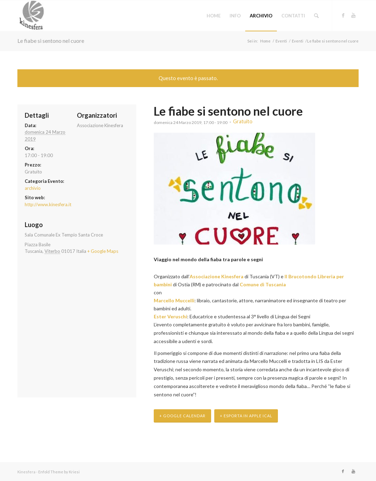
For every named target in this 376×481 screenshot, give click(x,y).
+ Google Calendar (182, 415)
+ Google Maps (102, 251)
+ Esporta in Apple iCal (246, 415)
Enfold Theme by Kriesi (59, 472)
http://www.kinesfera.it (48, 204)
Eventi (281, 41)
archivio (33, 188)
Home (265, 41)
